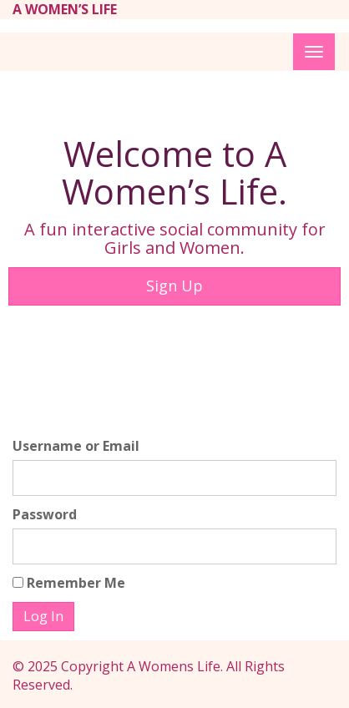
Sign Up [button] (174, 286)
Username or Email (76, 446)
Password (45, 514)
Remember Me (69, 583)
